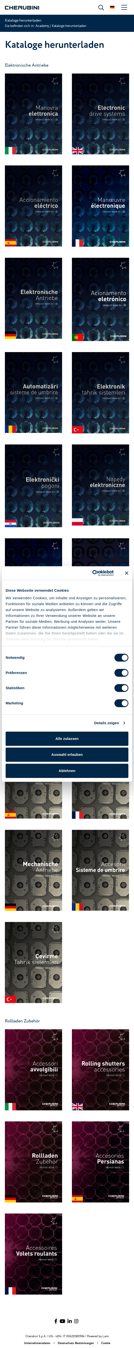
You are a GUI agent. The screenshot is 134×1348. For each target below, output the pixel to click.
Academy (42, 26)
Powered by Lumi (98, 1336)
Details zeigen (106, 723)
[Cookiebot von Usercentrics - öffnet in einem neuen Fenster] (92, 573)
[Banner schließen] (126, 573)
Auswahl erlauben (67, 754)
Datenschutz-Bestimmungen (76, 1343)
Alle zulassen (66, 738)
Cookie (105, 1343)
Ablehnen (67, 771)
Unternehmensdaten (37, 1343)
